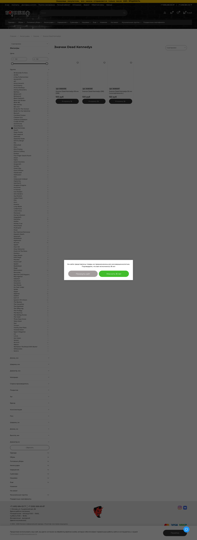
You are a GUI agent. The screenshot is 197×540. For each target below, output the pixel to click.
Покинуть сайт (83, 274)
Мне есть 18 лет (114, 274)
